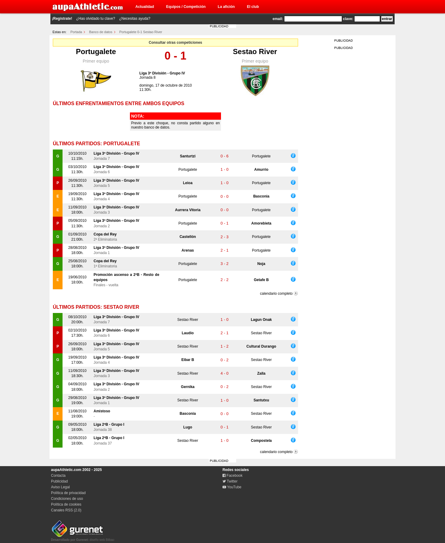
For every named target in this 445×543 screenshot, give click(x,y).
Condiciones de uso (67, 499)
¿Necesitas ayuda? (134, 18)
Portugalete (96, 51)
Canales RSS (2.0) (66, 510)
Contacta (58, 475)
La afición (226, 7)
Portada (76, 32)
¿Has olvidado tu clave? (95, 18)
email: (278, 19)
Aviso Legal (60, 487)
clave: (348, 19)
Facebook (232, 475)
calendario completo (276, 293)
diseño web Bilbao (82, 538)
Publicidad (59, 481)
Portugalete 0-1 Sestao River (140, 32)
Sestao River (255, 51)
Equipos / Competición (186, 7)
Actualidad (144, 7)
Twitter (229, 481)
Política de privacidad (68, 493)
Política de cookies (66, 504)
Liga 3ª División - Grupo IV (162, 73)
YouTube (231, 487)
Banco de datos (100, 32)
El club (253, 7)
